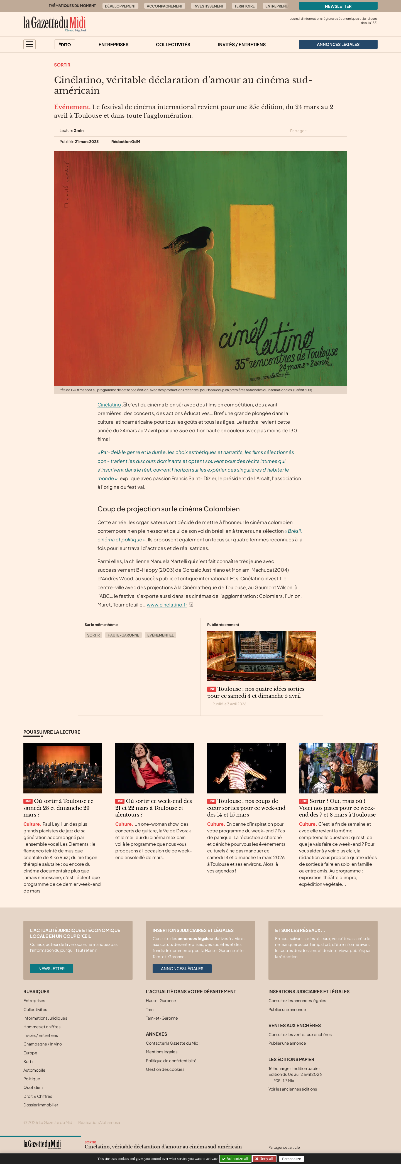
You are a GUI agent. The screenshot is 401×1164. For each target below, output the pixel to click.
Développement (120, 6)
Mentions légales (161, 1051)
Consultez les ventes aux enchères (300, 1034)
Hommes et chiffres (41, 1026)
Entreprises (113, 44)
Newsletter (338, 6)
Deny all (265, 1158)
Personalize (291, 1159)
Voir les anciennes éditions (292, 1088)
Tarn (149, 1009)
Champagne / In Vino (42, 1043)
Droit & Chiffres (37, 1096)
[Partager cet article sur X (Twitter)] (313, 131)
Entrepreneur (279, 6)
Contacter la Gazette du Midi (172, 1042)
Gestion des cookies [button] (165, 1069)
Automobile (34, 1069)
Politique (31, 1078)
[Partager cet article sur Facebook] (323, 131)
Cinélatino (109, 404)
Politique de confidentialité (171, 1060)
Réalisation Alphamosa (99, 1122)
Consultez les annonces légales (297, 1000)
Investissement (209, 6)
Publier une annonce (287, 1009)
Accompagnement (165, 6)
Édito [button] (64, 44)
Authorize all (235, 1158)
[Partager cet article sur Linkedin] (333, 131)
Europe (30, 1052)
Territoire (244, 6)
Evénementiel (160, 635)
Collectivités (173, 44)
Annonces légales (182, 968)
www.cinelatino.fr (167, 604)
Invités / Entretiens (242, 44)
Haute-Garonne (123, 635)
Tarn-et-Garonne (162, 1017)
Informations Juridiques (45, 1017)
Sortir (62, 65)
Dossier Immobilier (40, 1104)
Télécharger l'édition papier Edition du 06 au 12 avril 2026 (295, 1074)
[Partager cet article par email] (343, 131)
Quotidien (33, 1087)
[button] (29, 44)
